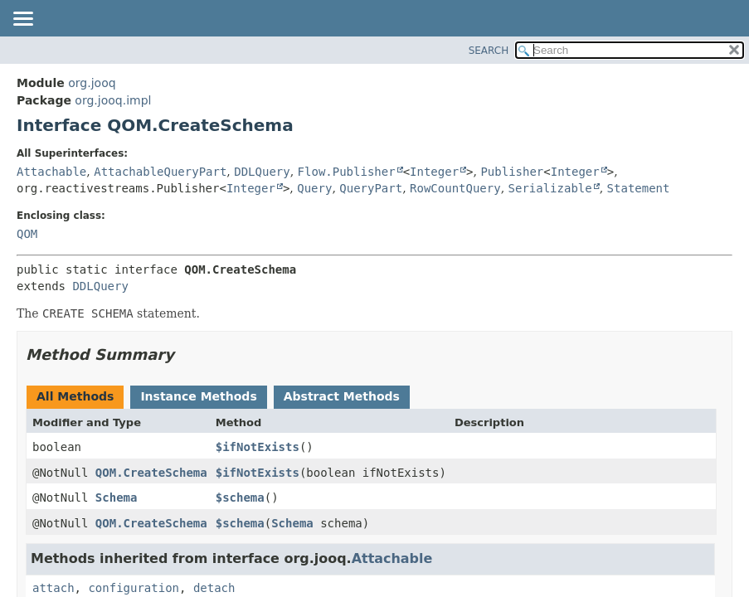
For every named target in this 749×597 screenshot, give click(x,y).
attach (53, 588)
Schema (116, 497)
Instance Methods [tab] (198, 396)
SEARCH (489, 50)
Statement (638, 188)
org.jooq (91, 83)
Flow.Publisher (347, 171)
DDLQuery (261, 171)
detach (214, 588)
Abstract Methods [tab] (342, 396)
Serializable (550, 188)
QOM (27, 233)
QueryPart (370, 188)
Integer (434, 171)
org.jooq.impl (113, 100)
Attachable (51, 171)
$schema (240, 497)
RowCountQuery (455, 188)
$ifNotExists (257, 447)
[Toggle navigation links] (22, 20)
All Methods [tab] (75, 396)
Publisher (511, 171)
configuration (133, 588)
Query (314, 188)
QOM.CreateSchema (151, 472)
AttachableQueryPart (160, 171)
